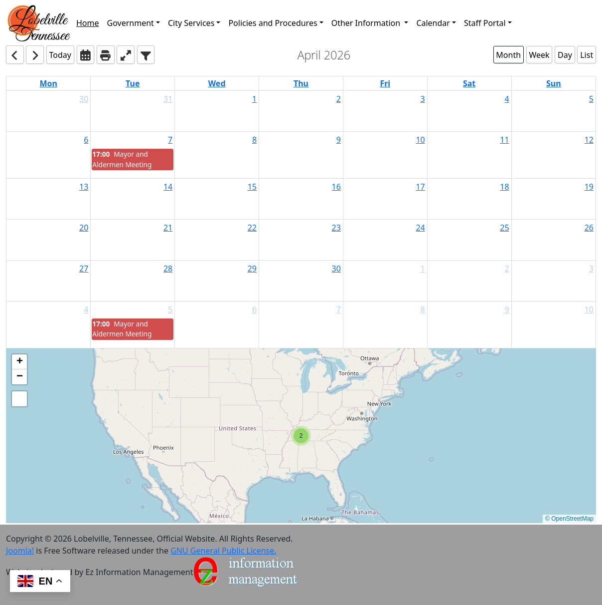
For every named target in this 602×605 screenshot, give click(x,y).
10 (420, 139)
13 (83, 186)
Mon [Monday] (48, 83)
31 (167, 98)
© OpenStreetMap (569, 518)
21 (167, 227)
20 (83, 227)
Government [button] (130, 22)
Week (539, 54)
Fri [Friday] (385, 83)
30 (83, 98)
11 (504, 139)
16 (336, 186)
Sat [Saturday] (469, 83)
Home (87, 22)
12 (589, 139)
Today (60, 54)
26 (589, 227)
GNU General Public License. (223, 550)
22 (252, 227)
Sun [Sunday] (553, 83)
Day (565, 54)
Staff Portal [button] (485, 22)
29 (252, 268)
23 (336, 227)
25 (504, 227)
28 (167, 268)
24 (420, 227)
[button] (39, 22)
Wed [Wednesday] (217, 83)
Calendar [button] (433, 22)
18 (504, 186)
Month (508, 54)
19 (589, 186)
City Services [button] (191, 22)
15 (252, 186)
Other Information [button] (367, 22)
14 (167, 186)
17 (420, 186)
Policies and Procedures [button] (272, 22)
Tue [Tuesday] (133, 83)
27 (83, 268)
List (586, 54)
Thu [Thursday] (301, 83)
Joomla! (20, 550)
